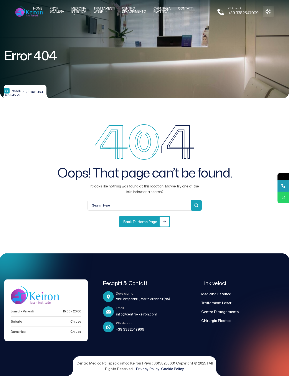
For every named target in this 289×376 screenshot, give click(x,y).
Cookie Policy (172, 368)
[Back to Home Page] (144, 221)
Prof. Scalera (57, 11)
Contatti (185, 10)
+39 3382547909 (243, 14)
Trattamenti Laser (216, 302)
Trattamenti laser (104, 11)
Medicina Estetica (78, 11)
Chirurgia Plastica (162, 11)
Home (37, 10)
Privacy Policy (148, 368)
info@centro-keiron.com (136, 314)
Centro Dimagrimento (134, 11)
